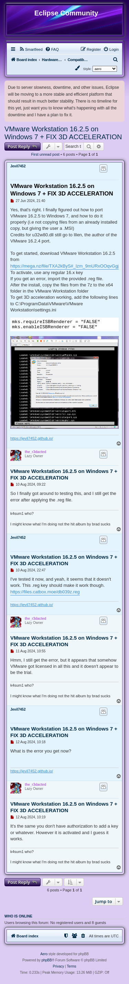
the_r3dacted (35, 454)
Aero (43, 956)
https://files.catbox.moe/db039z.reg (45, 593)
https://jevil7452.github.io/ (31, 440)
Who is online (18, 918)
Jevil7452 (18, 166)
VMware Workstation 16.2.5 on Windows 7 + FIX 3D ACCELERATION (63, 133)
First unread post (45, 154)
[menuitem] (31, 49)
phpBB (47, 962)
